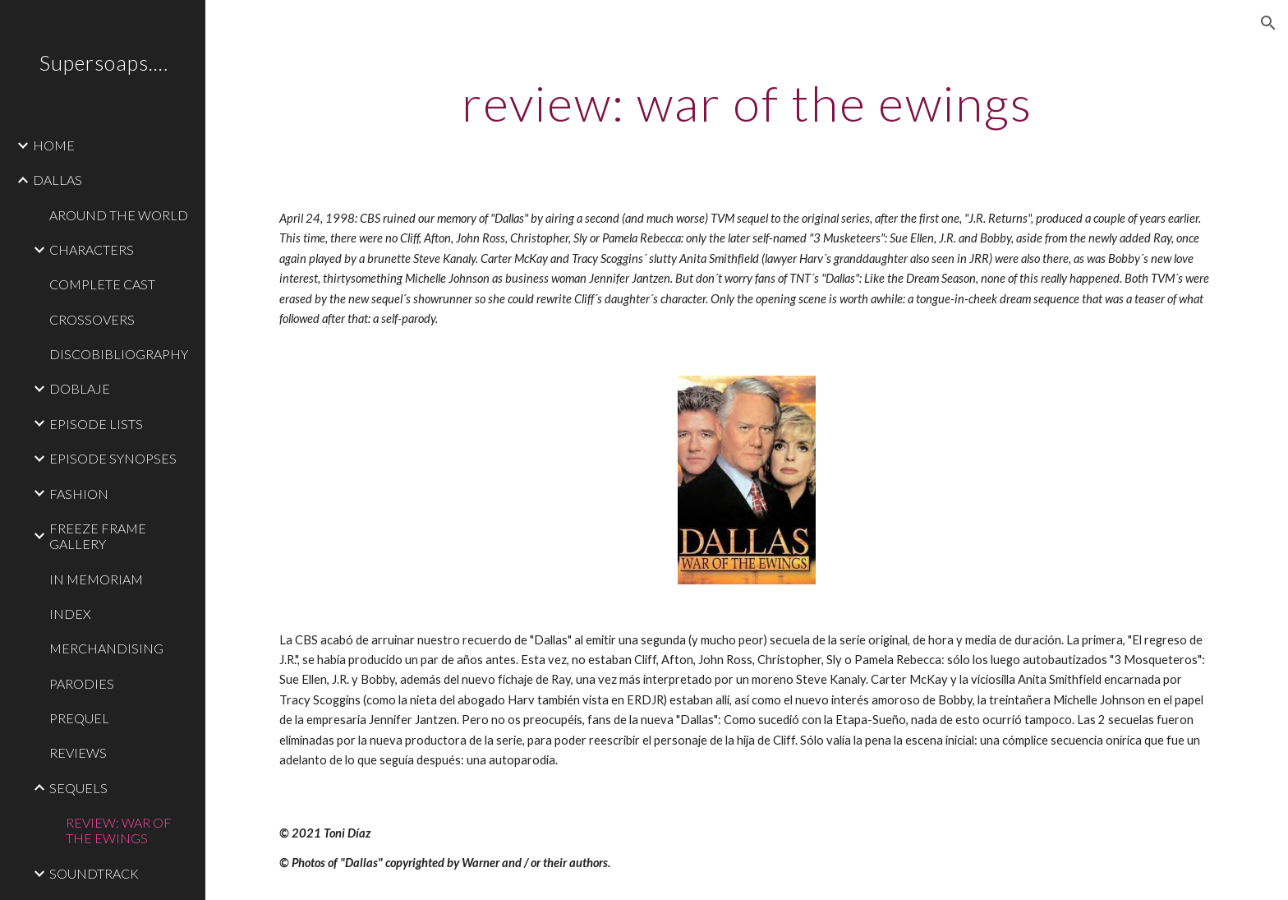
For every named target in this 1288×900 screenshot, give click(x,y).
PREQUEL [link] (79, 718)
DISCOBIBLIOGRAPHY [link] (118, 354)
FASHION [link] (78, 493)
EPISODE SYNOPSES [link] (113, 458)
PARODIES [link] (81, 683)
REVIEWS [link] (78, 752)
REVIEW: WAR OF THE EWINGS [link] (119, 830)
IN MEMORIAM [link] (96, 579)
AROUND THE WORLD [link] (118, 215)
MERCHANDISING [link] (106, 648)
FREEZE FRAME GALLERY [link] (97, 536)
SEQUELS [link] (78, 788)
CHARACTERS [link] (91, 249)
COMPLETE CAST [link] (102, 284)
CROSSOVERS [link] (92, 319)
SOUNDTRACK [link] (94, 873)
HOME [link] (54, 145)
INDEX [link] (70, 613)
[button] (1268, 23)
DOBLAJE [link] (79, 388)
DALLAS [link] (57, 179)
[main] (747, 102)
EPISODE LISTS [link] (96, 424)
